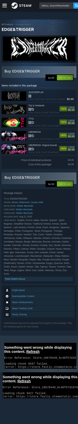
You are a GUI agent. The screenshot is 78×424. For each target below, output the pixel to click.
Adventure (24, 202)
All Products (7, 24)
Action (15, 202)
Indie (40, 202)
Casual (34, 202)
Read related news (15, 279)
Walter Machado (25, 205)
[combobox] (56, 6)
